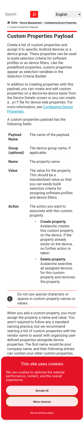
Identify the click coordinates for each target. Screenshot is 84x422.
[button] (34, 14)
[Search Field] (20, 14)
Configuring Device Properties (60, 22)
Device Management (31, 22)
